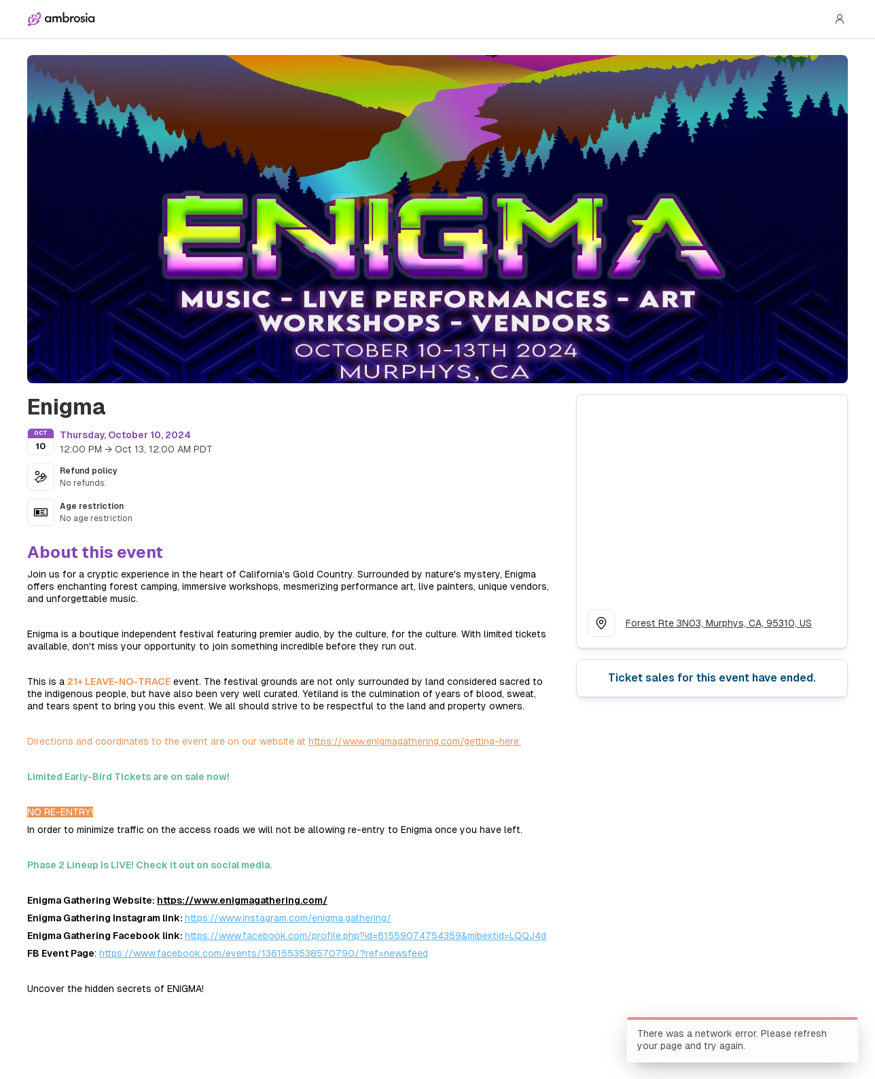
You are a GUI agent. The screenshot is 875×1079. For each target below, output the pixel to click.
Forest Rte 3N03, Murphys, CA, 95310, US (719, 623)
